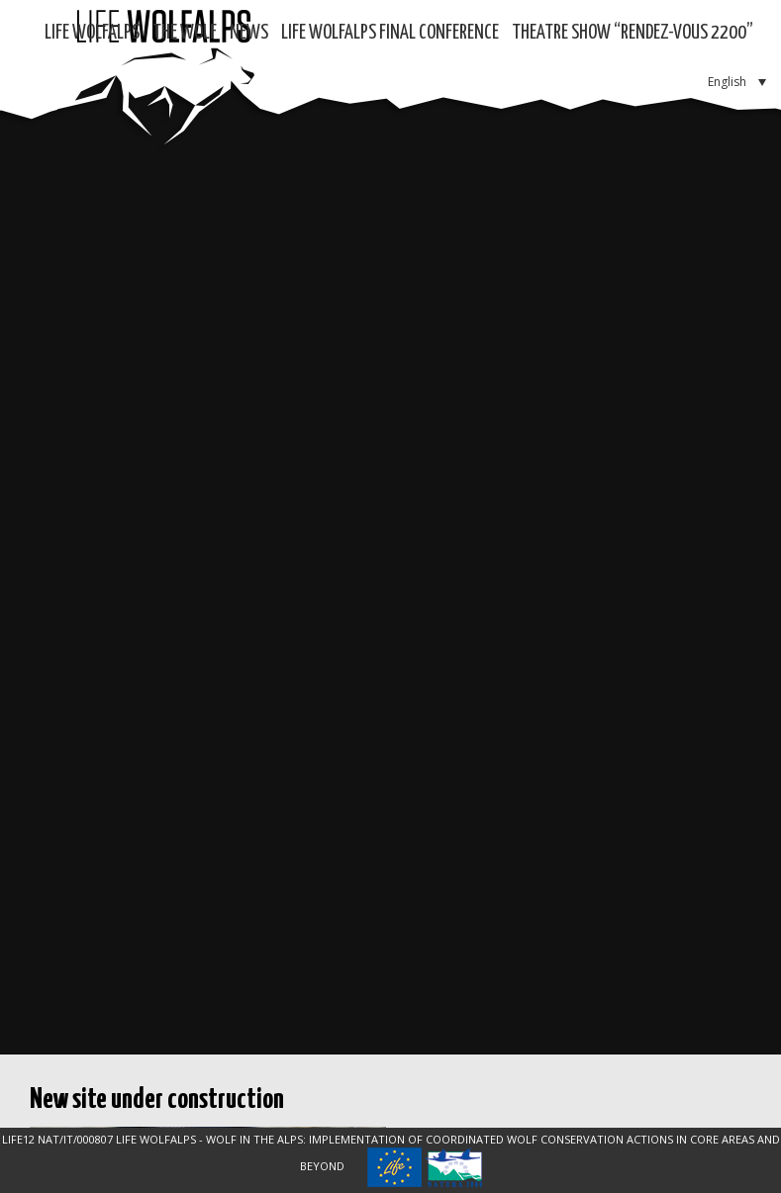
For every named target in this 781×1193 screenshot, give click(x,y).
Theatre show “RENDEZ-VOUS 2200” (632, 33)
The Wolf (184, 33)
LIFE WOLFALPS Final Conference (390, 33)
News (249, 33)
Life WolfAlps (92, 33)
